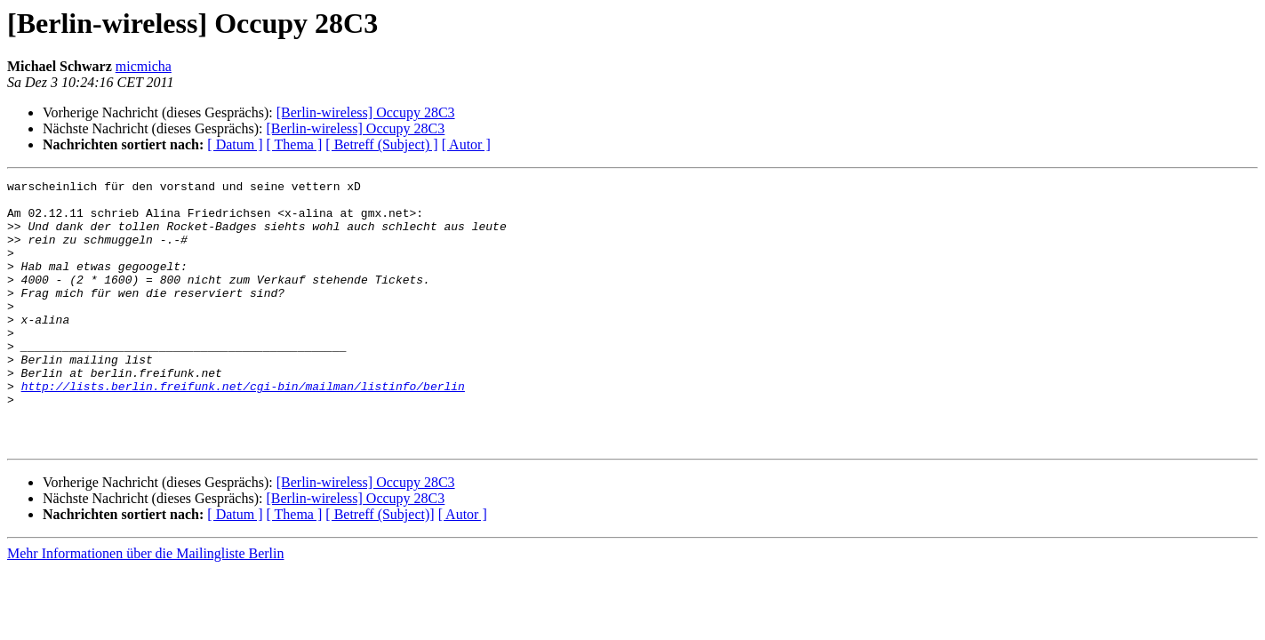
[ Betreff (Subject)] (379, 567)
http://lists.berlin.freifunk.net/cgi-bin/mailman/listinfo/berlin (243, 428)
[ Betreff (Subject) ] (381, 144)
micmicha (144, 66)
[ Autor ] (466, 144)
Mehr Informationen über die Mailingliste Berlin (145, 606)
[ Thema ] (295, 144)
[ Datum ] (234, 144)
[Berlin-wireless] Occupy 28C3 (365, 112)
